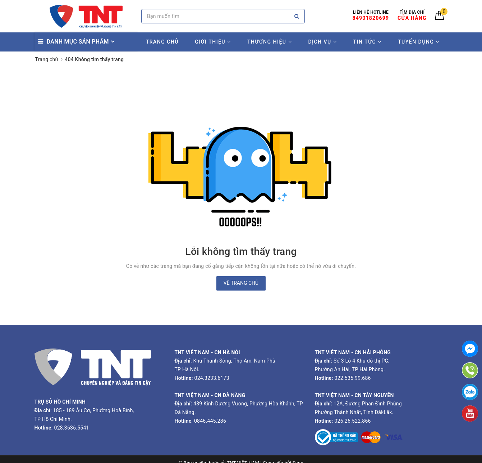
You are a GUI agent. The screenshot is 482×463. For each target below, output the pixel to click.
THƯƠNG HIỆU (269, 42)
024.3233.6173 (211, 378)
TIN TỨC (367, 42)
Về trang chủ (241, 283)
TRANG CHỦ (162, 42)
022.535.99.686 (353, 378)
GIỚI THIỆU (213, 42)
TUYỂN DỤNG (419, 42)
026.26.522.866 (353, 421)
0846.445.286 (209, 421)
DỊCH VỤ (322, 42)
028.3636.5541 (71, 428)
